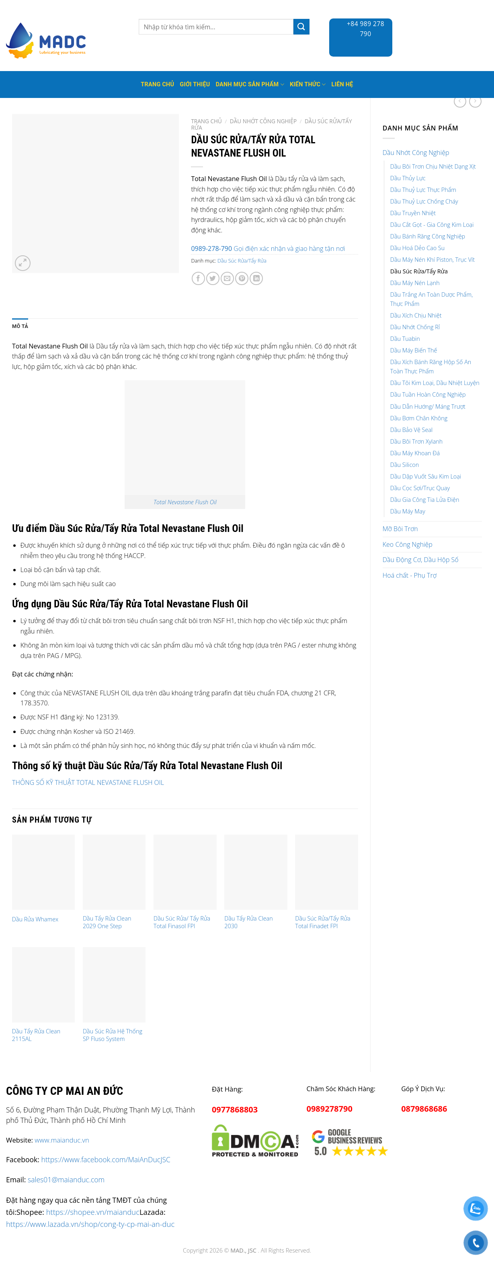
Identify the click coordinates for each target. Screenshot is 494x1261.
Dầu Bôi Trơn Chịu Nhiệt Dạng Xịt (433, 166)
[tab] (20, 326)
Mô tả (20, 326)
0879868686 (424, 1108)
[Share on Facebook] (198, 278)
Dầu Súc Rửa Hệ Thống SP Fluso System (112, 1035)
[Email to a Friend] (227, 278)
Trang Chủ (157, 84)
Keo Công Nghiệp (408, 544)
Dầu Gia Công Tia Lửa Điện (424, 499)
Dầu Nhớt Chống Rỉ (415, 327)
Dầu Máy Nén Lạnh (415, 283)
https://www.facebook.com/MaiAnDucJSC (105, 1159)
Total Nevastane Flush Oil (185, 502)
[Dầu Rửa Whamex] (43, 872)
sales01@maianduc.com (66, 1179)
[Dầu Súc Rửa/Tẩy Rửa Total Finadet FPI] (326, 872)
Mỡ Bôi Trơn (400, 528)
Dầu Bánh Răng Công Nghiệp (427, 236)
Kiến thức (308, 84)
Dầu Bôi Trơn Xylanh (416, 441)
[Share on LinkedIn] (256, 278)
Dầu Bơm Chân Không (418, 418)
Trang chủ (206, 121)
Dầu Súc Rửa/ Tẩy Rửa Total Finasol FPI (182, 922)
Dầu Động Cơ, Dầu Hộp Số (421, 559)
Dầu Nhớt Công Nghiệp (416, 152)
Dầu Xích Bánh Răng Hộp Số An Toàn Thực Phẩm (430, 366)
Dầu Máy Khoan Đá (415, 453)
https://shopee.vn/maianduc (92, 1212)
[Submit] (301, 27)
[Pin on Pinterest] (241, 278)
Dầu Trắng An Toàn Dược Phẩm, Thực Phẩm (431, 299)
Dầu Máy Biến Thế (413, 350)
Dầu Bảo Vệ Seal (411, 430)
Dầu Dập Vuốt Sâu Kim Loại (425, 476)
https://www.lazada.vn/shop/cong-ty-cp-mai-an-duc (90, 1224)
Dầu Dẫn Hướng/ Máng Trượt (427, 406)
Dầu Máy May (407, 511)
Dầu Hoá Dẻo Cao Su (417, 248)
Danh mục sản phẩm (250, 84)
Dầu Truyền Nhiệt (413, 213)
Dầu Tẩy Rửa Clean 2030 (248, 922)
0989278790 (330, 1108)
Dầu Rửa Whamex (35, 919)
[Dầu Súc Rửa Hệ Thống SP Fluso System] (114, 985)
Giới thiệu (195, 84)
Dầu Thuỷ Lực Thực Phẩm (423, 190)
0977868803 (235, 1109)
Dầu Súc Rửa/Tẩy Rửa (419, 271)
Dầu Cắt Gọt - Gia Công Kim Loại (432, 224)
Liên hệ (342, 84)
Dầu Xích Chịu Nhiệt (416, 315)
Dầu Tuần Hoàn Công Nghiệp (428, 394)
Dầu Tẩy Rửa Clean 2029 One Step (107, 922)
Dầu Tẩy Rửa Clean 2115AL (36, 1035)
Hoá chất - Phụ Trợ (410, 575)
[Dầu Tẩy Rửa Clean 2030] (255, 872)
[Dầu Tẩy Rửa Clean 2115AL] (43, 985)
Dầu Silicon (404, 465)
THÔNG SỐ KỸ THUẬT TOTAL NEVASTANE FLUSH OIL (88, 782)
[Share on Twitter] (212, 278)
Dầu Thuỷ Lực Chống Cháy (424, 201)
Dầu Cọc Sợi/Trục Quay (420, 488)
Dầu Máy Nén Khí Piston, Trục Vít (432, 259)
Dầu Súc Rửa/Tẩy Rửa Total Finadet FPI (322, 922)
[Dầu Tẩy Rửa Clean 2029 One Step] (114, 872)
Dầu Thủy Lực (408, 178)
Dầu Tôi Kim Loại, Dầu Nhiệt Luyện (435, 383)
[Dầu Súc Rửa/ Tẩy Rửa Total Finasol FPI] (185, 872)
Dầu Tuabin (405, 338)
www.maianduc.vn (62, 1140)
